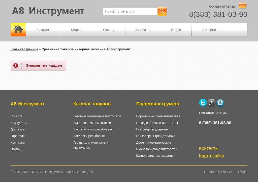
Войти (176, 30)
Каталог (43, 30)
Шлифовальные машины (155, 155)
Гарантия (17, 136)
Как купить (18, 123)
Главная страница (24, 49)
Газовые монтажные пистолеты (97, 116)
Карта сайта (211, 155)
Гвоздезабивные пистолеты (157, 123)
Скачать (143, 30)
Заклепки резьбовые (89, 136)
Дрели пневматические (153, 142)
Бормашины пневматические (158, 116)
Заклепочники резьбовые (92, 129)
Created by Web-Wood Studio (225, 172)
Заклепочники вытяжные (92, 123)
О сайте (17, 116)
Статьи (108, 30)
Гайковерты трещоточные (155, 136)
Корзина (209, 30)
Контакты (18, 142)
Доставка (18, 129)
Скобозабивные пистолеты (156, 149)
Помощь (17, 149)
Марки (76, 30)
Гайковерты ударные (152, 129)
